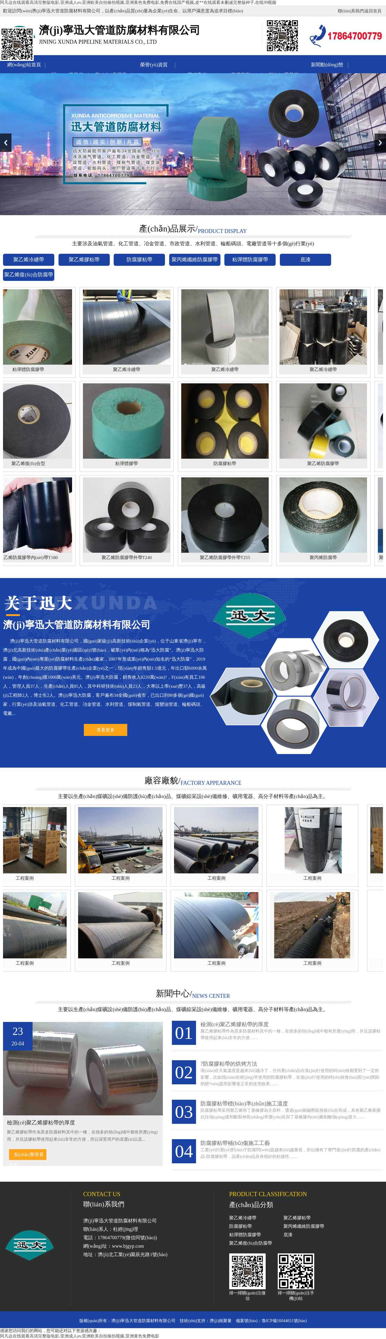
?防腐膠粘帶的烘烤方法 (229, 1064)
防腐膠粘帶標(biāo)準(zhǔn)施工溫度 (244, 1104)
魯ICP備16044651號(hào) (284, 1321)
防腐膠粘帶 (240, 1226)
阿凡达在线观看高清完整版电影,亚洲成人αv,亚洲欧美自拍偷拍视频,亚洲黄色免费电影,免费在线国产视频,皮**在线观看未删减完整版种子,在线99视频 (138, 2)
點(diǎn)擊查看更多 (26, 1156)
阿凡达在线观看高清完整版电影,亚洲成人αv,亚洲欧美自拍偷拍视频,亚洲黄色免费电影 (79, 1336)
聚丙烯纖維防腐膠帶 (303, 1226)
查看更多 (105, 730)
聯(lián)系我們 (351, 11)
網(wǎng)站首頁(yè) (24, 66)
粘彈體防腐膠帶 (245, 1234)
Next (380, 143)
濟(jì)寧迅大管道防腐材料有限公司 (143, 1321)
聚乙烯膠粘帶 (297, 1217)
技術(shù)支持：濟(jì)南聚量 (206, 1321)
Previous (5, 143)
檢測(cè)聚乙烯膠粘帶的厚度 (235, 1024)
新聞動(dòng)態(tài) (327, 66)
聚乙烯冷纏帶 (242, 1217)
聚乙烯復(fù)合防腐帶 (250, 1243)
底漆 (288, 1234)
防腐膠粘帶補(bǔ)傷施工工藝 (235, 1143)
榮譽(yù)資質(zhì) (154, 66)
